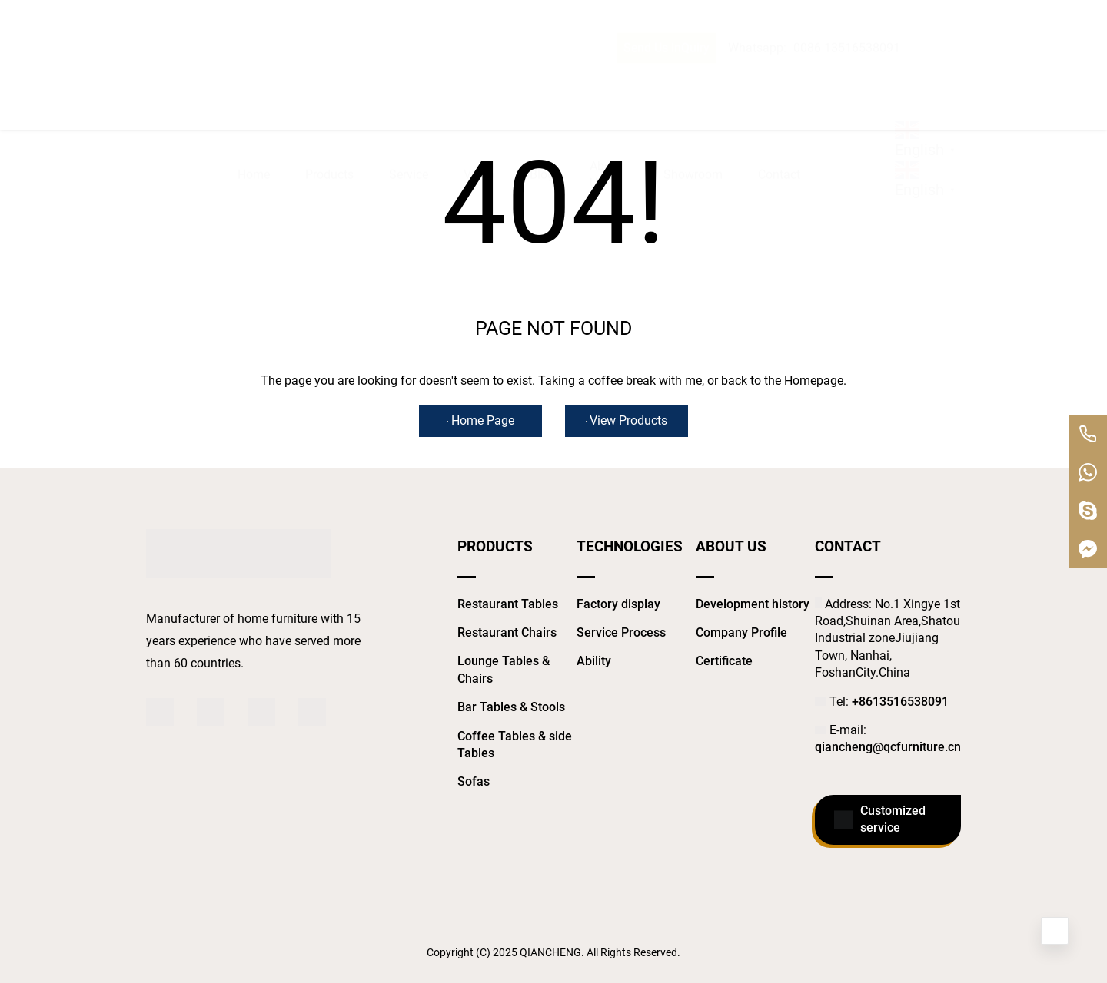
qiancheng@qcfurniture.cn (888, 747)
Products (329, 81)
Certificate (724, 661)
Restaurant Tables (507, 604)
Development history (752, 604)
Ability (594, 661)
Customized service (880, 820)
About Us (606, 82)
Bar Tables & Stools (511, 707)
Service (408, 81)
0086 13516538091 (846, 17)
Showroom (693, 81)
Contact (779, 81)
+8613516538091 (900, 701)
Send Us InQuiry (666, 17)
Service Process (621, 632)
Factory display (618, 604)
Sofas (473, 781)
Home (254, 81)
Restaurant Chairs (507, 632)
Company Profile (741, 632)
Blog (542, 81)
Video (479, 81)
